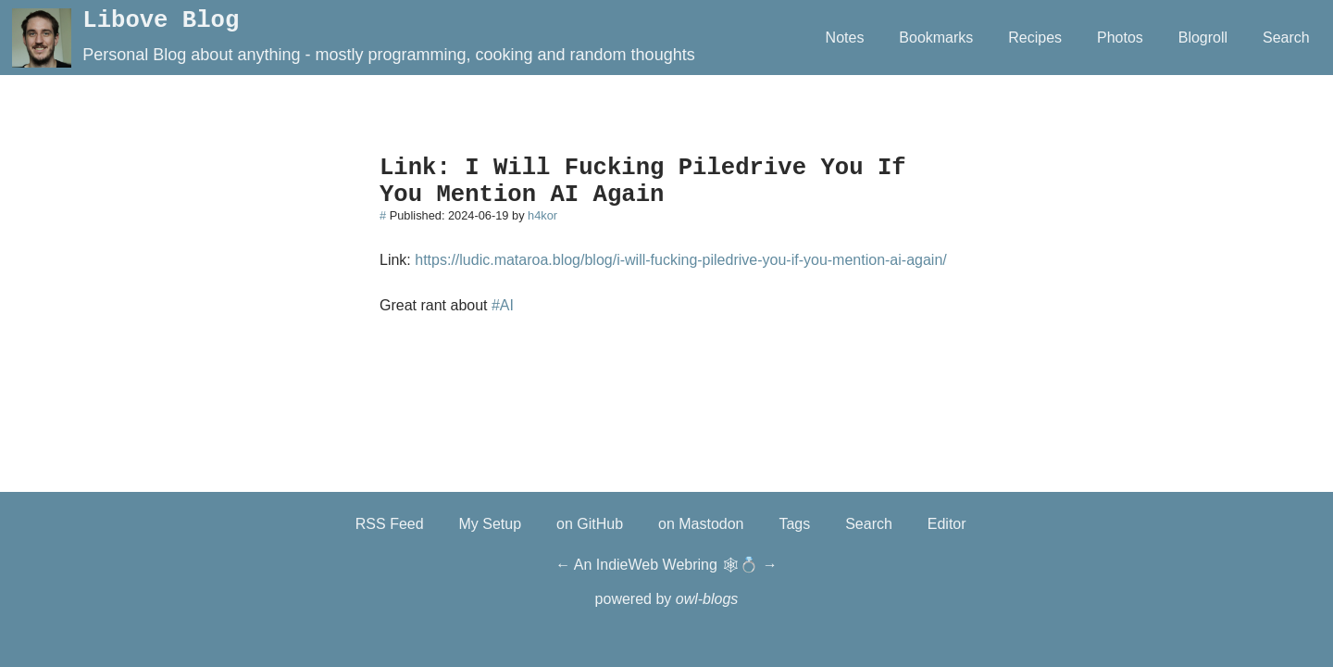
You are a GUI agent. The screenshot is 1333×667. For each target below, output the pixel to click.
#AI (503, 305)
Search (1286, 37)
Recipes (1035, 37)
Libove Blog (160, 20)
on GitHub (589, 524)
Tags (794, 524)
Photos (1120, 37)
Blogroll (1202, 37)
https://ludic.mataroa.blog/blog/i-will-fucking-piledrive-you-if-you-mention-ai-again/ (680, 260)
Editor (947, 524)
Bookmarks (936, 37)
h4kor (542, 215)
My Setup (490, 524)
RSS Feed (389, 524)
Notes (845, 37)
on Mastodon (701, 524)
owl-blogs (707, 599)
